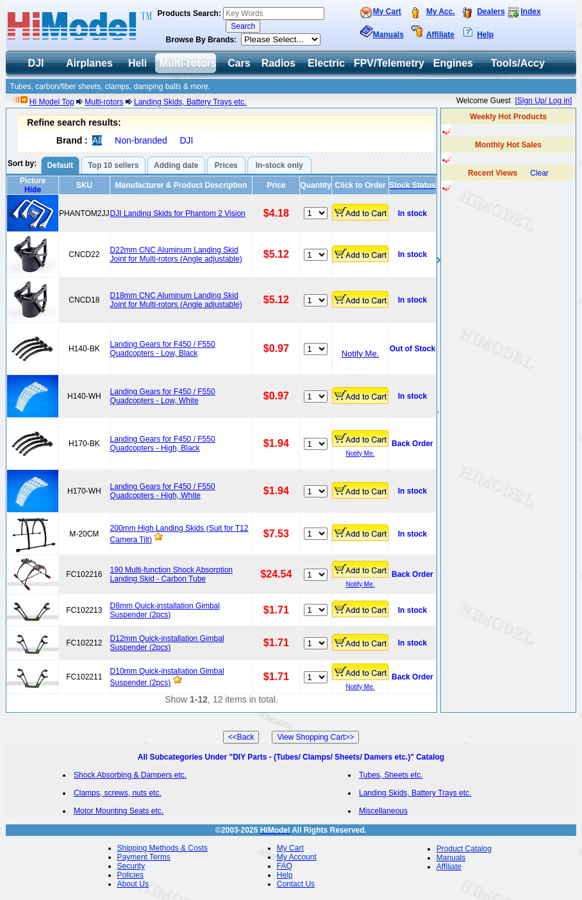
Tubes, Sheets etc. (391, 775)
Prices (226, 165)
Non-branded (141, 140)
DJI (186, 140)
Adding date (176, 165)
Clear (539, 173)
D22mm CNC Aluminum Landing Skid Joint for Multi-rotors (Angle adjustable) (176, 254)
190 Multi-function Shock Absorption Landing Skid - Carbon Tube (171, 574)
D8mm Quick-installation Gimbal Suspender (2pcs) (165, 610)
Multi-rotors (104, 101)
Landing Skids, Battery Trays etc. (190, 101)
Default (60, 165)
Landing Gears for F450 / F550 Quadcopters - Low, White (162, 396)
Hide (32, 189)
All (97, 140)
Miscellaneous (383, 810)
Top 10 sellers (113, 165)
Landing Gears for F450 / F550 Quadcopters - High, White (162, 491)
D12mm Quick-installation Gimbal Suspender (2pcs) (167, 643)
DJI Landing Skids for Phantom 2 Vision (177, 213)
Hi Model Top (51, 101)
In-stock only (279, 165)
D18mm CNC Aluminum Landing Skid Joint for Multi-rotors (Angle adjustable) (176, 300)
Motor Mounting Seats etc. (118, 810)
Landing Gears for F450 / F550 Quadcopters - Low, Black (162, 349)
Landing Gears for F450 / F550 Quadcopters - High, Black (162, 444)
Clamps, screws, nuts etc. (118, 792)
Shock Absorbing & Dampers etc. (130, 775)
